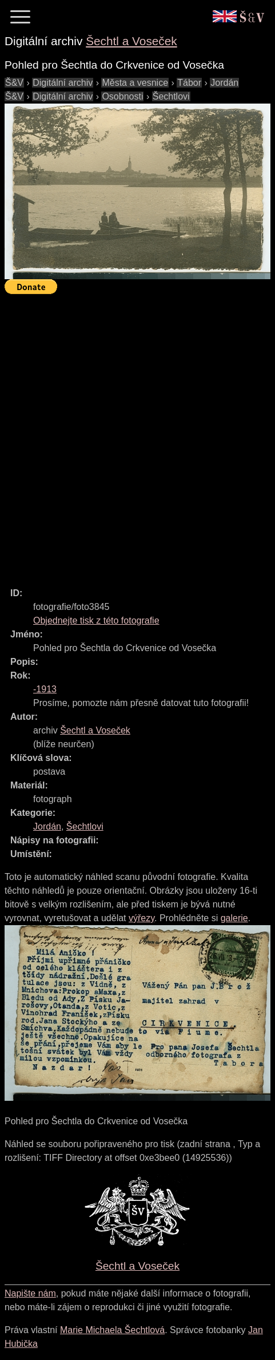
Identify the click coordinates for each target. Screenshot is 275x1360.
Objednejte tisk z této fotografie (96, 620)
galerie (234, 918)
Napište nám (30, 1293)
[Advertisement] (137, 435)
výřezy (141, 918)
